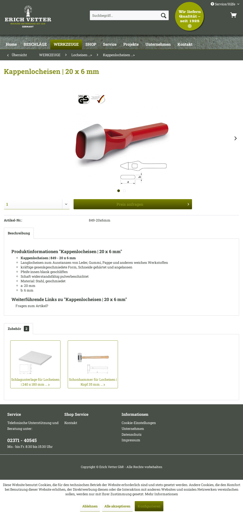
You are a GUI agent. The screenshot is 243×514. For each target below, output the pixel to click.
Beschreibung (19, 233)
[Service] (110, 44)
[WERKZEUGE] (66, 44)
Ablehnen (90, 506)
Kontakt (70, 422)
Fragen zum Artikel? (29, 305)
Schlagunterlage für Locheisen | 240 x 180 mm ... (35, 382)
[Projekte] (131, 44)
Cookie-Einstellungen (139, 422)
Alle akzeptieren (117, 506)
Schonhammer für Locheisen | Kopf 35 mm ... (93, 382)
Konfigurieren (149, 506)
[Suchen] (164, 15)
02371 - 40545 (22, 440)
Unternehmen (133, 428)
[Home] (11, 44)
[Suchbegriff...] (129, 15)
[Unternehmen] (158, 44)
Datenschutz (132, 434)
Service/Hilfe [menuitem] (223, 4)
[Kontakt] (185, 44)
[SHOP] (91, 44)
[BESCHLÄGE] (35, 44)
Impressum (131, 440)
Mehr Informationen (161, 494)
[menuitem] (129, 15)
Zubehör (18, 328)
